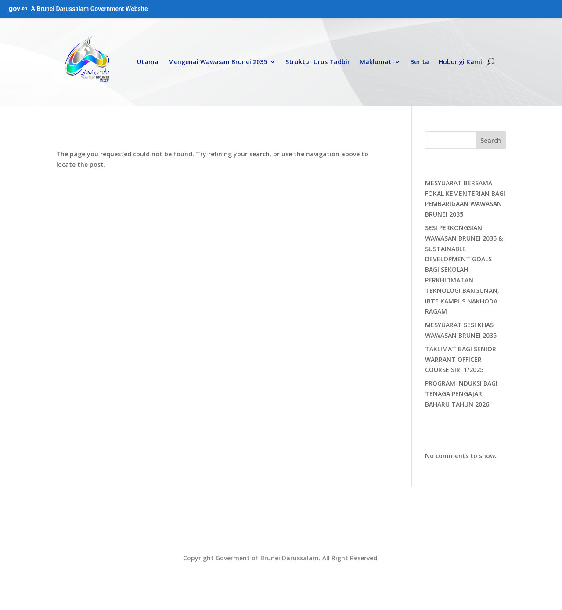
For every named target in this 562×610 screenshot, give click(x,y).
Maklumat (376, 62)
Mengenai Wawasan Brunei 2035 (217, 62)
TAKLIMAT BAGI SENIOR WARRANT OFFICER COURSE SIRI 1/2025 (460, 359)
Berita (419, 62)
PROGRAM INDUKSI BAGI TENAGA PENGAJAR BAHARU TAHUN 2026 (461, 393)
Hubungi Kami (460, 62)
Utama (148, 62)
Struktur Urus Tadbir (317, 62)
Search (490, 140)
